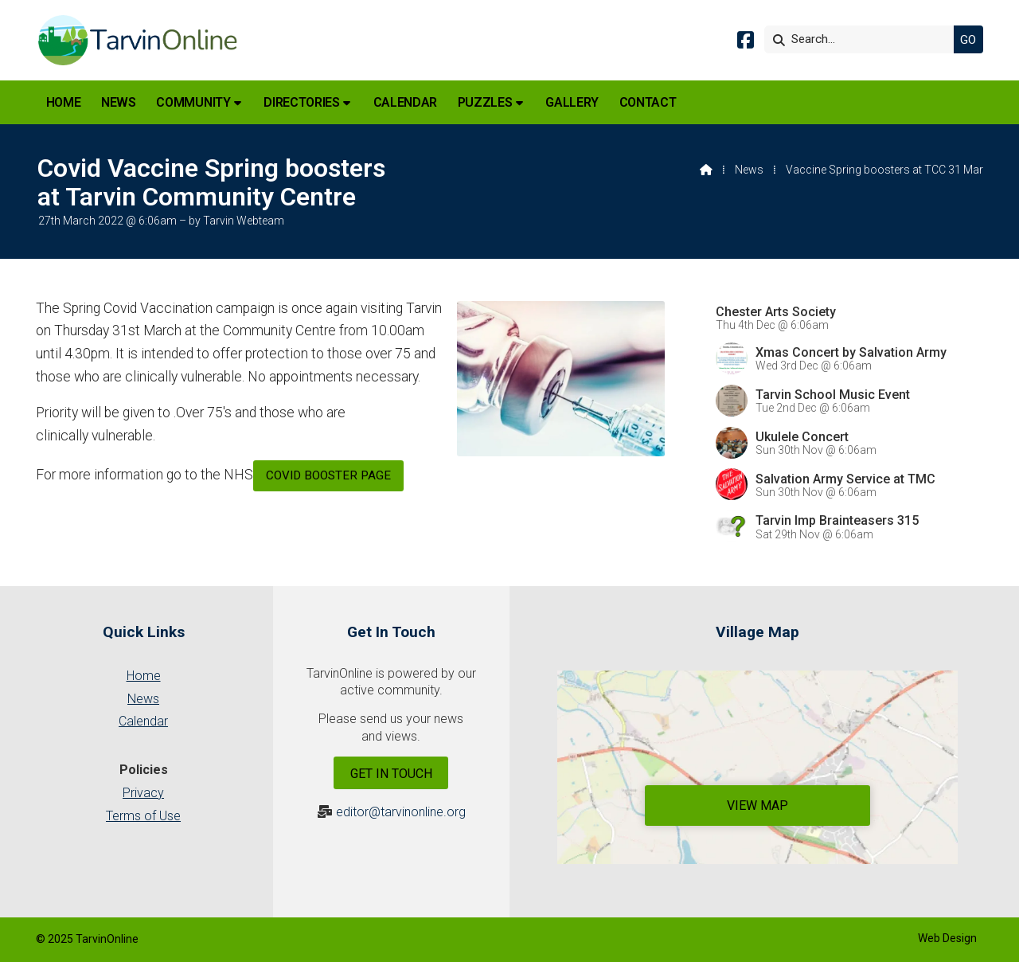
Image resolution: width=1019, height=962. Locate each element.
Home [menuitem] (63, 102)
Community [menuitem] (193, 102)
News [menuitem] (118, 102)
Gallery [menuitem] (572, 102)
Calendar (143, 721)
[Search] (863, 39)
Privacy (143, 792)
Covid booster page (328, 475)
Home (144, 675)
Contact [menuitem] (648, 102)
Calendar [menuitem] (405, 102)
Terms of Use (143, 815)
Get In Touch (391, 773)
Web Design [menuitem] (947, 938)
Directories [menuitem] (301, 102)
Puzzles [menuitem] (485, 102)
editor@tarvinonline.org (401, 811)
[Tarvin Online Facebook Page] (745, 42)
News (749, 169)
